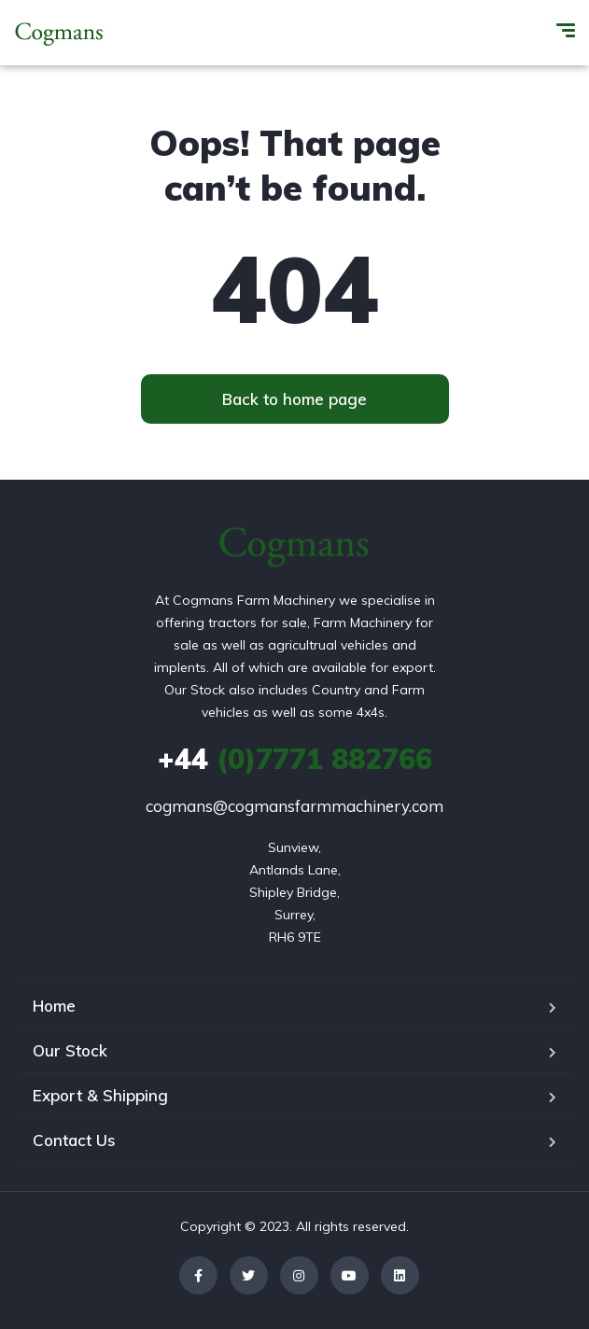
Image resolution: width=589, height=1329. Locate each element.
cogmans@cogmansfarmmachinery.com (294, 806)
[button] (295, 399)
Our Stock (70, 1050)
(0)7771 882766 (295, 758)
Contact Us (74, 1140)
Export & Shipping (100, 1095)
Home (54, 1005)
